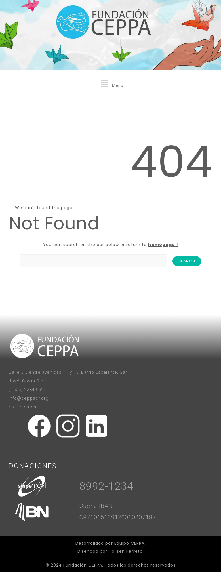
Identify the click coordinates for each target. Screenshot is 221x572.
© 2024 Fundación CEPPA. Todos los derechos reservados (110, 565)
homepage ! (163, 244)
